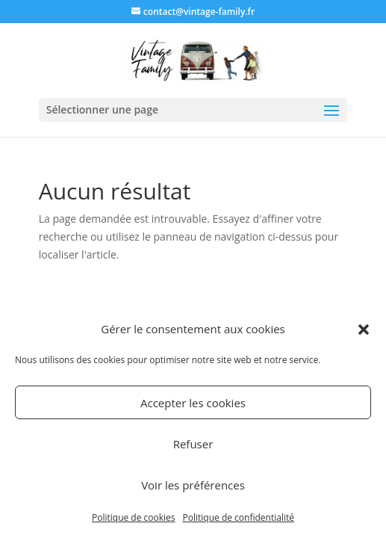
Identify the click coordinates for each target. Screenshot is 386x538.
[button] (363, 329)
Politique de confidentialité (238, 517)
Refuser (193, 443)
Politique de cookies (133, 517)
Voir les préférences (193, 484)
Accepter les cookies (193, 402)
